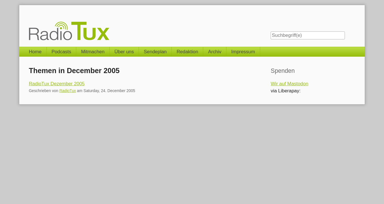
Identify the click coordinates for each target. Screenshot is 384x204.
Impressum (243, 51)
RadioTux (67, 91)
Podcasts (61, 51)
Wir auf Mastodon (289, 83)
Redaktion (187, 51)
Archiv (214, 51)
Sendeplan (155, 51)
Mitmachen (93, 51)
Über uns (124, 51)
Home (35, 51)
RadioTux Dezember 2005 (57, 83)
